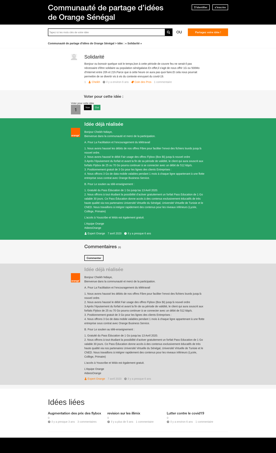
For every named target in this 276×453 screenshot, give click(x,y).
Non (87, 107)
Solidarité (94, 57)
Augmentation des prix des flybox (74, 413)
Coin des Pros (143, 81)
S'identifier (200, 7)
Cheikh (96, 81)
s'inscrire (220, 7)
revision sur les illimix (123, 413)
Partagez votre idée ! (208, 32)
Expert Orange (96, 233)
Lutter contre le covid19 (185, 413)
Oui (97, 107)
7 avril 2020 (115, 233)
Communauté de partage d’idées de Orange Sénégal (105, 12)
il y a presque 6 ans (139, 233)
